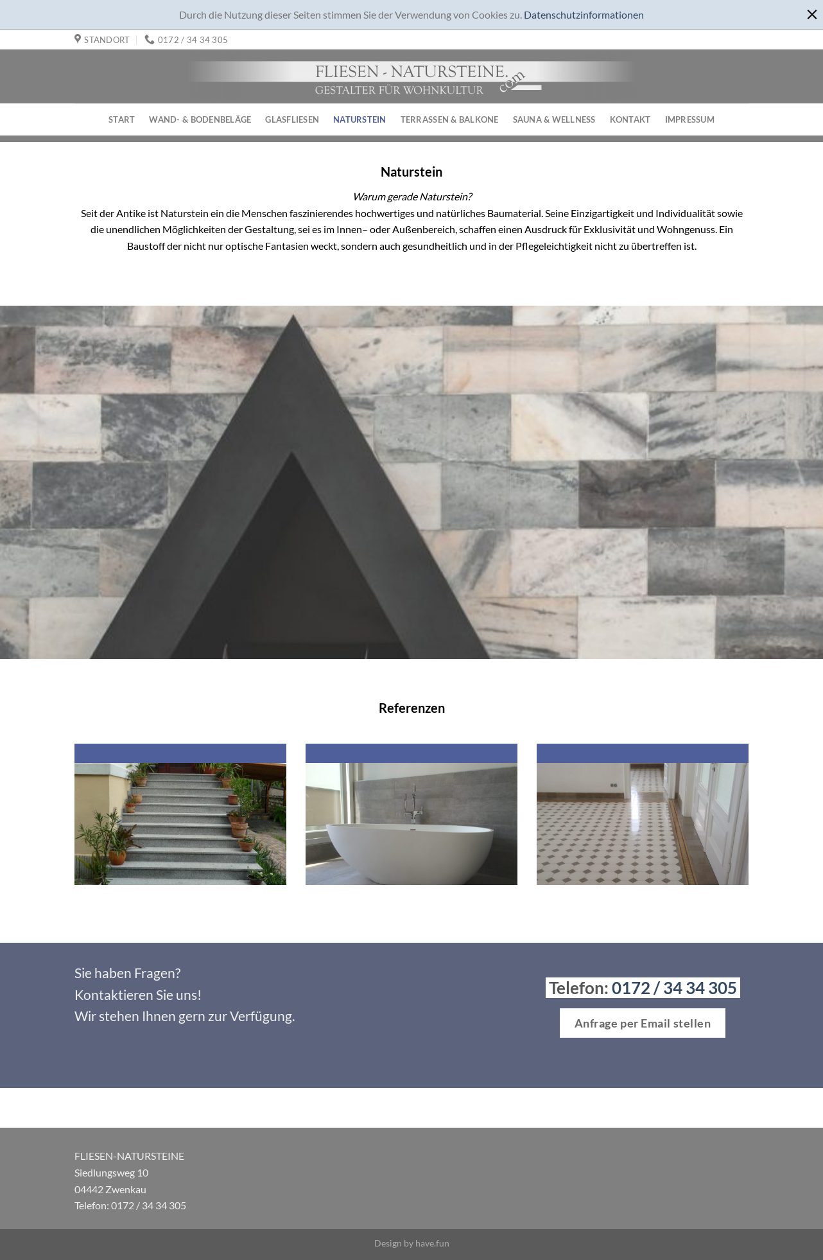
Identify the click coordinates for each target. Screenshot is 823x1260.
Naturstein (359, 119)
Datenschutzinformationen (584, 14)
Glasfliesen (292, 119)
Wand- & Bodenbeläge (200, 119)
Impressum (690, 119)
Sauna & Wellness (554, 119)
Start (121, 119)
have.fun (432, 1243)
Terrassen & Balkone (450, 119)
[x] (812, 12)
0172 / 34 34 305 (674, 987)
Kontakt (630, 119)
